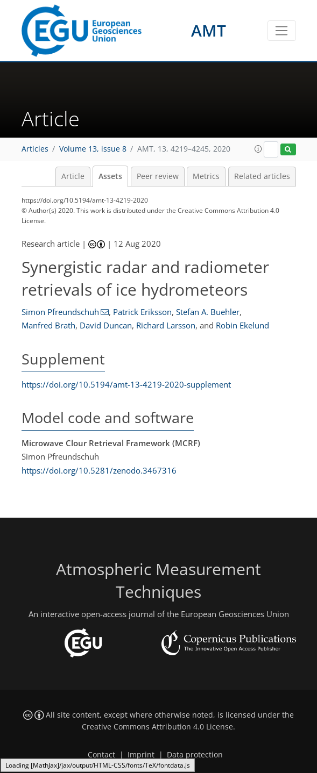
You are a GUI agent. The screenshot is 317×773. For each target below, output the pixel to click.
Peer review (158, 176)
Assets (110, 176)
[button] (258, 149)
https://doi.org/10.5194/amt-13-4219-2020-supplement (126, 384)
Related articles (262, 176)
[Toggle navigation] (281, 30)
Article (72, 176)
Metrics (206, 176)
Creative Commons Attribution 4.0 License (157, 727)
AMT (208, 30)
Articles (35, 149)
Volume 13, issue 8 (92, 149)
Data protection (195, 755)
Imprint (141, 755)
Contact (101, 755)
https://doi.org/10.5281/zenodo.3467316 (99, 470)
